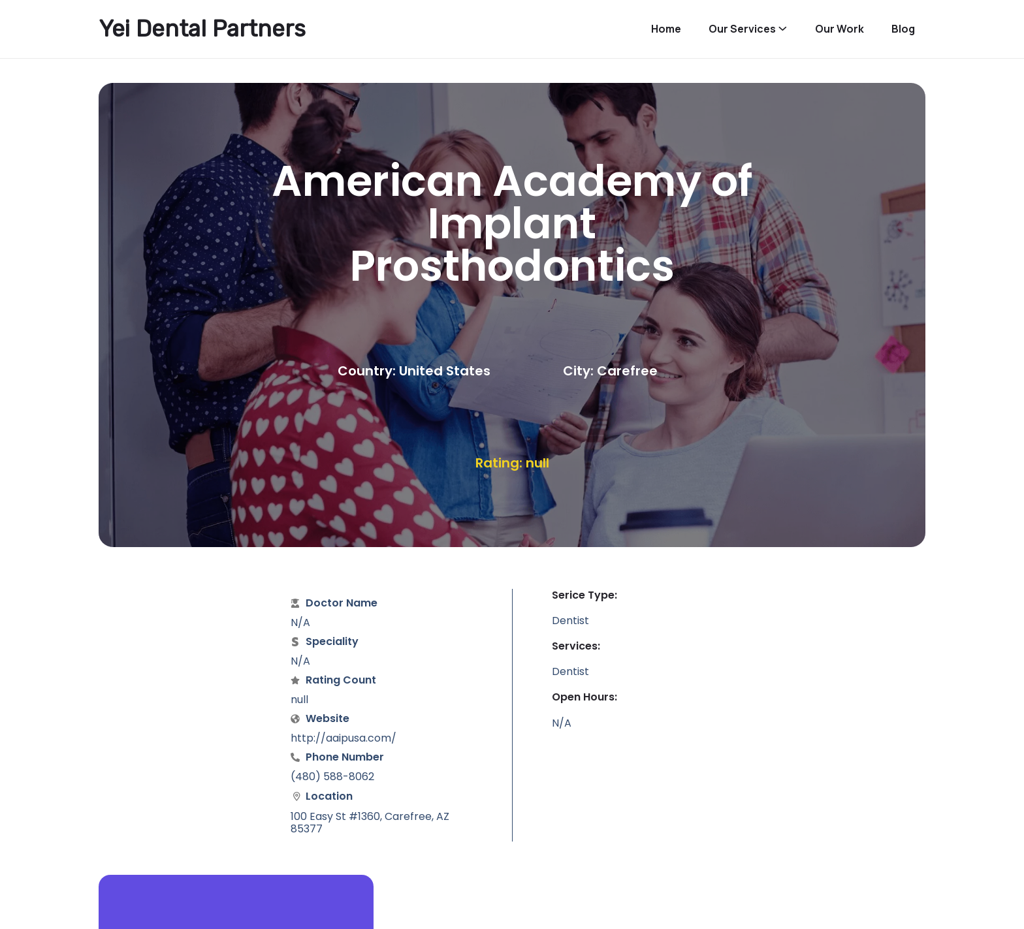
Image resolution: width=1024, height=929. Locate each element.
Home (666, 29)
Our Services (742, 29)
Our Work (839, 29)
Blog (903, 29)
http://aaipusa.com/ (343, 738)
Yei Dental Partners (202, 28)
